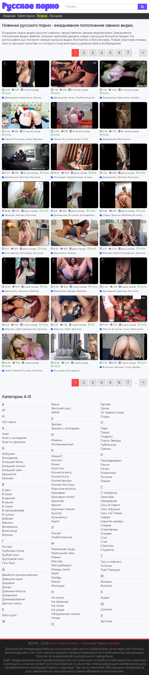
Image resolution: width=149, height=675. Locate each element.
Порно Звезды (110, 440)
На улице (57, 610)
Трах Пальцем (110, 570)
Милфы (20, 215)
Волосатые (9, 531)
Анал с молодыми (14, 438)
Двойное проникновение (20, 575)
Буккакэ (7, 478)
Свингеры (107, 497)
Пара (104, 428)
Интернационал (62, 444)
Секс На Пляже (111, 513)
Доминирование (13, 599)
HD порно (9, 422)
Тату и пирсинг (110, 561)
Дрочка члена (11, 603)
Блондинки (87, 215)
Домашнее (11, 97)
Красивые (58, 493)
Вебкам (127, 215)
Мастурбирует (61, 565)
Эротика (106, 621)
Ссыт (103, 537)
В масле (7, 502)
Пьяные (105, 449)
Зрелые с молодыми (65, 428)
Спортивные (109, 529)
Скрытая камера (111, 521)
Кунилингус (59, 517)
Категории (26, 16)
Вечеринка (9, 527)
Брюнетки (26, 97)
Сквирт (105, 517)
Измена (56, 440)
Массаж (56, 561)
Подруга (106, 436)
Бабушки (8, 454)
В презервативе (13, 510)
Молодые (60, 177)
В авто (6, 490)
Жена (55, 404)
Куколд (56, 513)
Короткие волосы (63, 488)
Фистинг (106, 585)
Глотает (7, 546)
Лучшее (55, 16)
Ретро (104, 469)
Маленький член (62, 553)
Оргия (104, 408)
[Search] (101, 7)
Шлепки (106, 609)
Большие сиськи (13, 466)
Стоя (85, 139)
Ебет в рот (9, 615)
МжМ (116, 252)
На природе (59, 601)
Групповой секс (13, 559)
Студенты (107, 550)
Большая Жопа (12, 462)
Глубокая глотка (13, 551)
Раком (9, 139)
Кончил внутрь (61, 480)
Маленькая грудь (63, 549)
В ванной (8, 498)
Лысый (56, 533)
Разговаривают (111, 460)
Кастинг (56, 460)
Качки (55, 464)
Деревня (8, 583)
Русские (35, 177)
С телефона (108, 493)
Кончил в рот (60, 476)
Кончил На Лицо (62, 484)
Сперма (105, 525)
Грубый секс (10, 555)
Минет (37, 97)
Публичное (108, 444)
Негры (55, 618)
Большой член (12, 470)
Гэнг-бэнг (8, 563)
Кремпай (57, 501)
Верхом (7, 522)
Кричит (56, 505)
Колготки (57, 468)
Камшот (56, 456)
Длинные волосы (14, 591)
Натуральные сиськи (79, 177)
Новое (42, 16)
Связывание (108, 501)
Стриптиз (106, 546)
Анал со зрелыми (14, 442)
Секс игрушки (110, 509)
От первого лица (112, 412)
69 (3, 410)
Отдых (106, 215)
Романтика (108, 473)
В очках (137, 215)
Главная (9, 16)
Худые (104, 597)
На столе (57, 605)
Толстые (106, 566)
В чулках (19, 139)
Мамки (72, 252)
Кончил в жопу (61, 472)
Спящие (106, 533)
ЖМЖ (55, 412)
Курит (55, 521)
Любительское (85, 97)
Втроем (107, 252)
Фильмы (106, 581)
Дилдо (72, 290)
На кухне (57, 597)
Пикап (104, 432)
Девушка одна (12, 579)
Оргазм (105, 404)
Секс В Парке (110, 505)
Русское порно (30, 6)
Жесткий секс (61, 408)
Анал (71, 97)
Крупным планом (63, 509)
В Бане (7, 494)
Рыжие (105, 481)
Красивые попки (62, 497)
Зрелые (37, 139)
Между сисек (60, 569)
